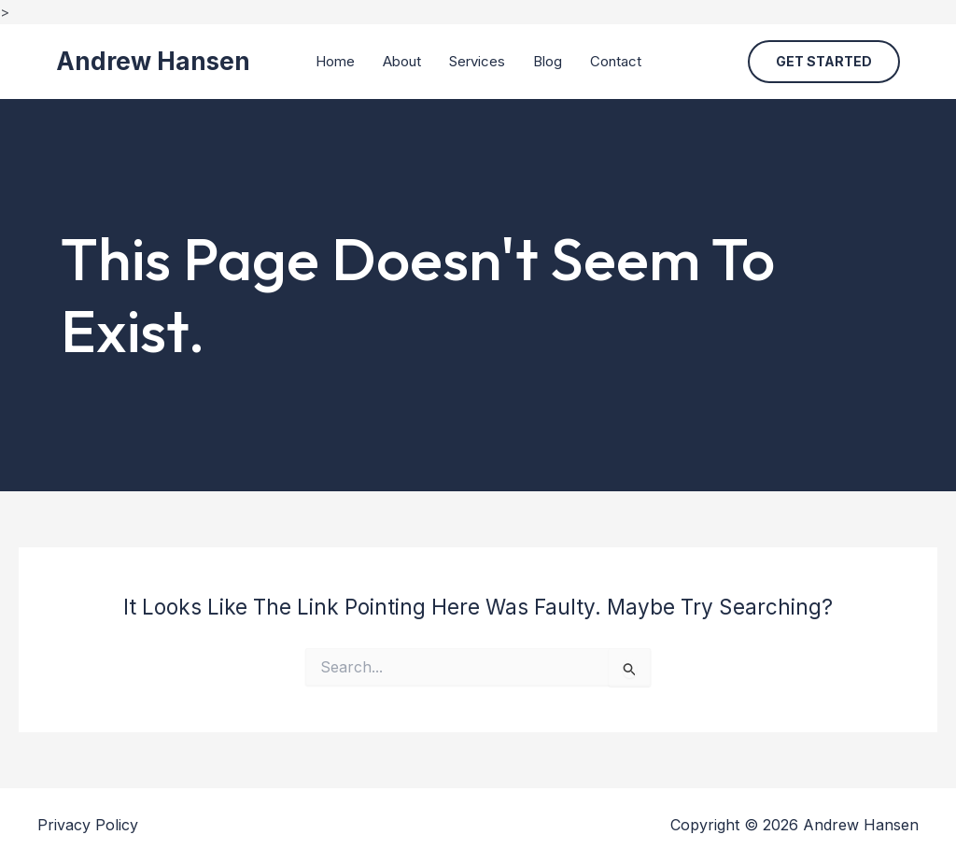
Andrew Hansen (153, 61)
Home (335, 61)
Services (477, 61)
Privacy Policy (87, 824)
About (402, 61)
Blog (547, 61)
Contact (615, 61)
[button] (824, 61)
